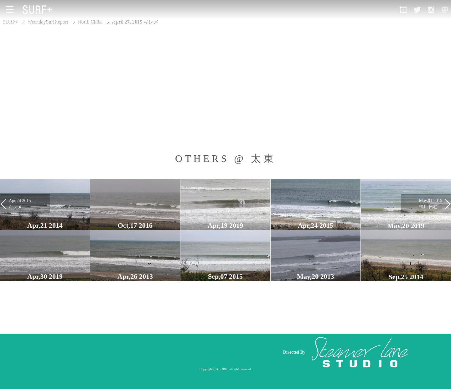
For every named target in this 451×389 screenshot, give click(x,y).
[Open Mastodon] (444, 10)
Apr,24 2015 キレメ (20, 203)
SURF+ (10, 21)
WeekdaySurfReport (47, 21)
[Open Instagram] (431, 10)
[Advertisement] (157, 352)
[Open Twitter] (417, 10)
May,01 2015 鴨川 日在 (430, 203)
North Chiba (89, 21)
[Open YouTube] (403, 10)
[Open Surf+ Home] (39, 9)
